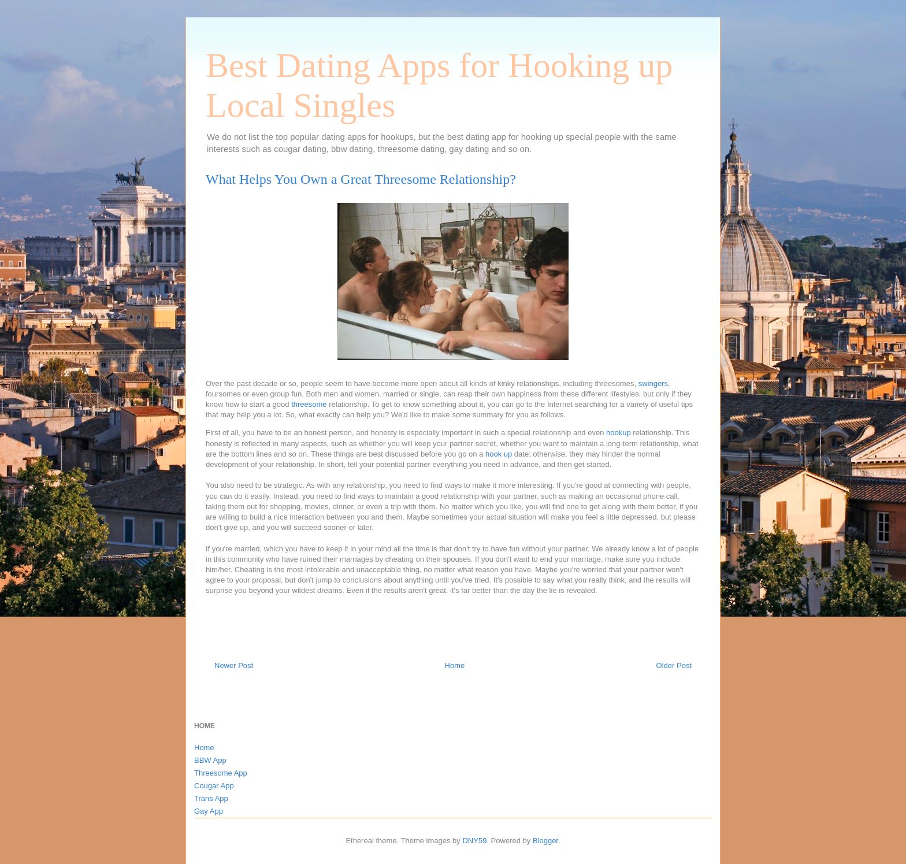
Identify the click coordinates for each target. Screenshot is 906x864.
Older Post (674, 665)
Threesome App (220, 773)
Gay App (208, 811)
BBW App (210, 760)
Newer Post (233, 665)
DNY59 (474, 840)
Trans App (211, 798)
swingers (653, 383)
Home (455, 665)
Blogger (545, 840)
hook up (498, 454)
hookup (618, 432)
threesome (308, 404)
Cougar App (214, 785)
